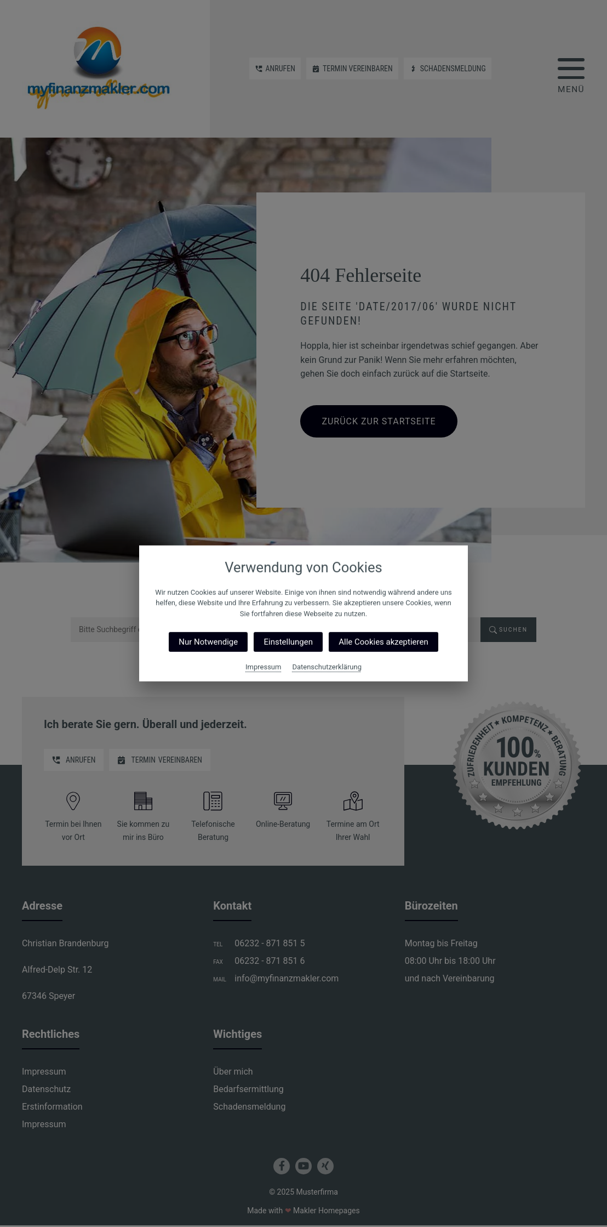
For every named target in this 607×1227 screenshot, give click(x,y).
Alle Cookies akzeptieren (383, 642)
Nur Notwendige (208, 642)
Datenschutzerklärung (327, 667)
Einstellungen (288, 642)
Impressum (263, 667)
